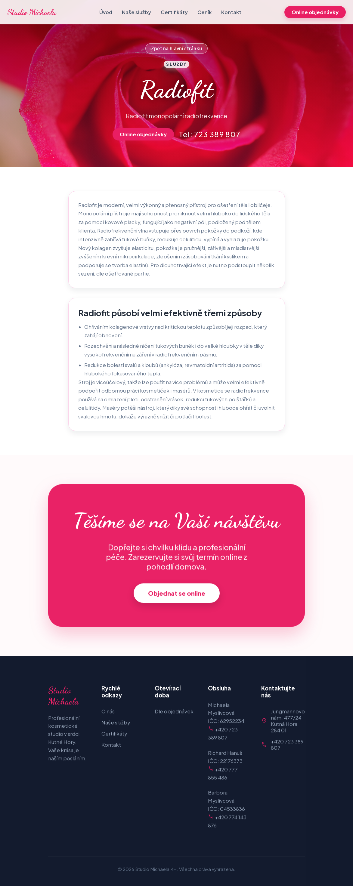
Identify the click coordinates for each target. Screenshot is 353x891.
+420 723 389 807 (287, 746)
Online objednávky (315, 12)
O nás (108, 713)
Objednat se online (176, 594)
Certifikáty (174, 12)
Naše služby (136, 12)
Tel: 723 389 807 (209, 134)
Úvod (105, 12)
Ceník (204, 12)
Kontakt (231, 12)
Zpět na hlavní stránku (176, 48)
